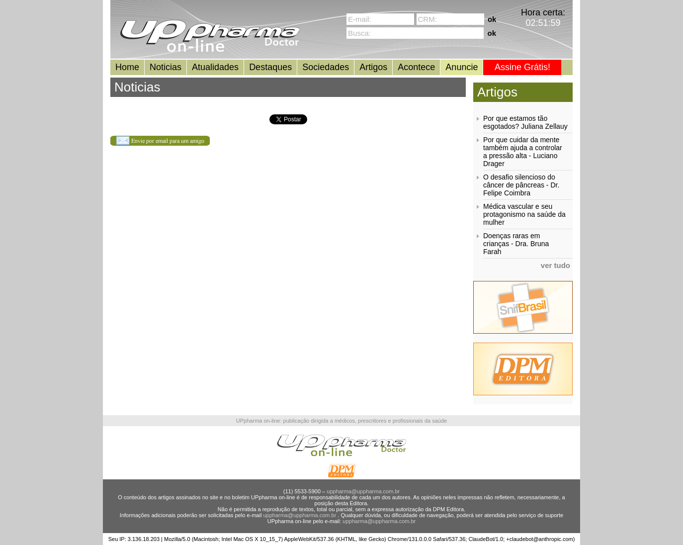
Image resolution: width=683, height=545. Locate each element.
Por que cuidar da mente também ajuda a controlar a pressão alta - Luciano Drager (522, 152)
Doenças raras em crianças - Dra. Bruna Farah (516, 244)
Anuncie (461, 67)
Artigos (373, 67)
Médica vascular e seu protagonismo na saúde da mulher (524, 214)
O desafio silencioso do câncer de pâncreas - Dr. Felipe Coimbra (521, 185)
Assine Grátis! (522, 67)
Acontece (416, 67)
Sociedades (325, 67)
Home (127, 67)
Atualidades (215, 67)
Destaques (270, 67)
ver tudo (555, 265)
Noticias (165, 67)
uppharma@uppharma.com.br (363, 491)
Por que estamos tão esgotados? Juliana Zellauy (525, 122)
